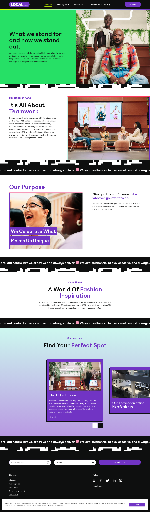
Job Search (13, 494)
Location (75, 462)
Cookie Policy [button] (19, 505)
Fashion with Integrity (100, 4)
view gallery (54, 417)
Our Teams (13, 487)
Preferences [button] (60, 505)
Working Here (63, 4)
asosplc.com (97, 486)
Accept (137, 504)
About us (48, 4)
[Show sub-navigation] (80, 4)
